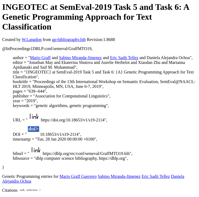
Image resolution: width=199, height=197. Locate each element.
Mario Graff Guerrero (78, 176)
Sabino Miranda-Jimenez (80, 57)
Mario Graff (40, 57)
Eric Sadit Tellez (124, 57)
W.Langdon (32, 39)
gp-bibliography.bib (69, 39)
